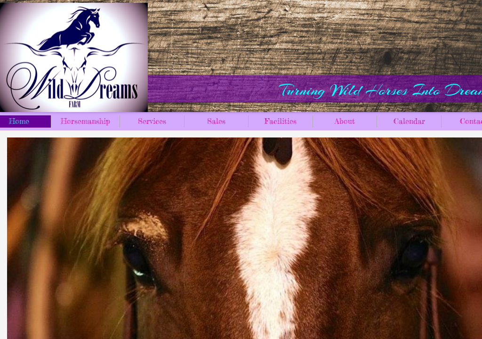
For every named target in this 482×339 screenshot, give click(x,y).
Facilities (281, 121)
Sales (216, 121)
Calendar (409, 121)
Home (19, 121)
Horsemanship (85, 121)
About (345, 121)
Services (152, 121)
